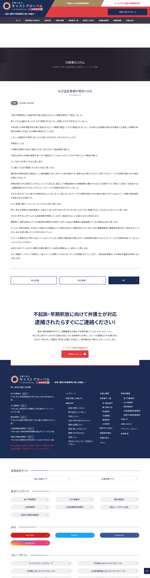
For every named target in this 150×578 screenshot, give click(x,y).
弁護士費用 (60, 20)
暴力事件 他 (107, 384)
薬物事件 (106, 397)
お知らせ (124, 396)
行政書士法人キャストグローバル (41, 548)
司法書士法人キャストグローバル (108, 540)
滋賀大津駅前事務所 (131, 392)
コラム (102, 420)
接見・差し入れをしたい (77, 406)
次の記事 (81, 256)
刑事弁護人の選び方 (32, 20)
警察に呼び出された (76, 410)
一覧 (123, 256)
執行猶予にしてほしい (77, 389)
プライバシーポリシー (129, 406)
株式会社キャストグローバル (108, 556)
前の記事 (35, 256)
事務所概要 (117, 20)
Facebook (119, 512)
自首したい (72, 414)
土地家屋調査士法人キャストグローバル (108, 548)
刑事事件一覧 (73, 20)
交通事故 (106, 393)
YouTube (30, 512)
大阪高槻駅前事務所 (131, 388)
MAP (24, 371)
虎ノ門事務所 (128, 375)
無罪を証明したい (75, 402)
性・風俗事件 (107, 380)
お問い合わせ (126, 401)
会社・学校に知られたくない (79, 397)
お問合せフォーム (75, 330)
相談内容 (47, 20)
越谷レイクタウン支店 (119, 484)
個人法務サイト (41, 456)
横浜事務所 (128, 384)
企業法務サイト (108, 456)
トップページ (71, 370)
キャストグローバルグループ (41, 540)
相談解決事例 (103, 20)
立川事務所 (128, 379)
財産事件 (106, 388)
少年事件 (106, 401)
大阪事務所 (30, 484)
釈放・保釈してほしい (76, 385)
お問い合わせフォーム (127, 11)
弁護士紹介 (130, 20)
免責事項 (124, 411)
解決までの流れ (88, 20)
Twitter (74, 512)
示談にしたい (73, 393)
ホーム (18, 20)
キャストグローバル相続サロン (41, 556)
